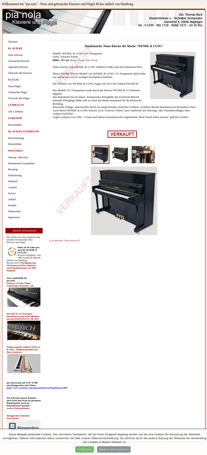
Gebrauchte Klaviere (18, 61)
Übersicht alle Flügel (18, 98)
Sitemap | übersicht (17, 157)
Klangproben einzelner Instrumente (18, 416)
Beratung (12, 169)
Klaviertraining (15, 138)
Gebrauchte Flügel (17, 92)
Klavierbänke (14, 124)
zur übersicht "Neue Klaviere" (65, 240)
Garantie (12, 187)
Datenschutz (14, 211)
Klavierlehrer (14, 144)
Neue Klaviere (15, 55)
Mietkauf (12, 181)
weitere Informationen (18, 408)
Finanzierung (14, 175)
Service (11, 193)
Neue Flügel (14, 86)
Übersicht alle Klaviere (19, 73)
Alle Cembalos (15, 111)
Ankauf (11, 199)
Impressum (13, 217)
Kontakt (11, 205)
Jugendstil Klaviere (17, 67)
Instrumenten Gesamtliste (20, 163)
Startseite (12, 41)
